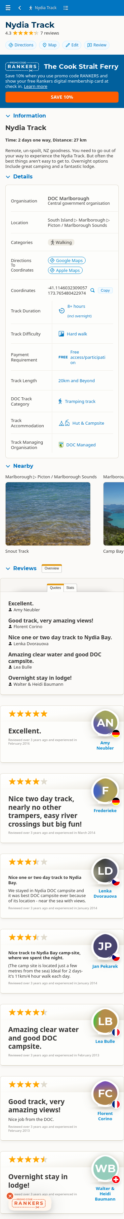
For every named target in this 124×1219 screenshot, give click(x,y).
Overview (52, 568)
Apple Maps (65, 270)
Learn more (35, 86)
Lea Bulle (105, 1041)
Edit (71, 45)
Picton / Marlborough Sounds (67, 477)
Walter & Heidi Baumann (105, 1193)
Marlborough (18, 477)
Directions (20, 45)
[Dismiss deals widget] (10, 1196)
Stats (70, 588)
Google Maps (66, 260)
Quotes (55, 588)
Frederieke (105, 810)
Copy (105, 290)
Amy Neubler (105, 745)
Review (96, 45)
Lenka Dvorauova (105, 893)
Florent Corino (105, 1116)
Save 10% (62, 97)
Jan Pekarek (105, 966)
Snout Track (17, 551)
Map (49, 45)
